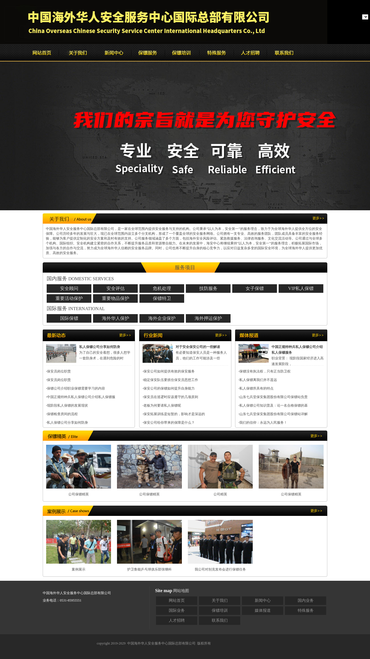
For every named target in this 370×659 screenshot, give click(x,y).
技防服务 (208, 288)
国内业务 (306, 600)
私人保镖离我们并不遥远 (258, 380)
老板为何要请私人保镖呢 (162, 405)
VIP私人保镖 (301, 288)
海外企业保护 (162, 318)
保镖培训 (220, 610)
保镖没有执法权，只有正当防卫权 (265, 371)
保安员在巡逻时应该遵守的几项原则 (170, 397)
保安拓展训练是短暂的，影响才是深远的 (174, 414)
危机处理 (162, 288)
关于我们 (220, 600)
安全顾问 (69, 288)
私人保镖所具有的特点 (256, 388)
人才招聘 (177, 620)
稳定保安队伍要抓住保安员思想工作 (170, 380)
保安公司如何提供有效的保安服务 (169, 371)
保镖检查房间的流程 (62, 414)
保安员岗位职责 (59, 371)
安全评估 (115, 288)
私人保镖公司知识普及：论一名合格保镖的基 (273, 405)
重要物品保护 (115, 298)
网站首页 (177, 600)
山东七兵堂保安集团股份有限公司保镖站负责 (273, 397)
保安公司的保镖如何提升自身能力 (169, 388)
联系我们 (220, 620)
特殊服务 (306, 610)
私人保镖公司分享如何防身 (67, 423)
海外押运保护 (208, 318)
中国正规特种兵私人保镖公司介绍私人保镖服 (81, 397)
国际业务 (177, 610)
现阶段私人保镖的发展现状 (67, 405)
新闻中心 (263, 600)
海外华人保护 (115, 318)
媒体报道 (263, 610)
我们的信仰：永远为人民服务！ (263, 423)
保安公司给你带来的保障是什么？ (169, 423)
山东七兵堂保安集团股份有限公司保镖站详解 (273, 414)
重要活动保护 (69, 298)
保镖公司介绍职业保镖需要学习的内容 (76, 388)
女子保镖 (255, 288)
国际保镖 (69, 318)
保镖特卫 (162, 298)
